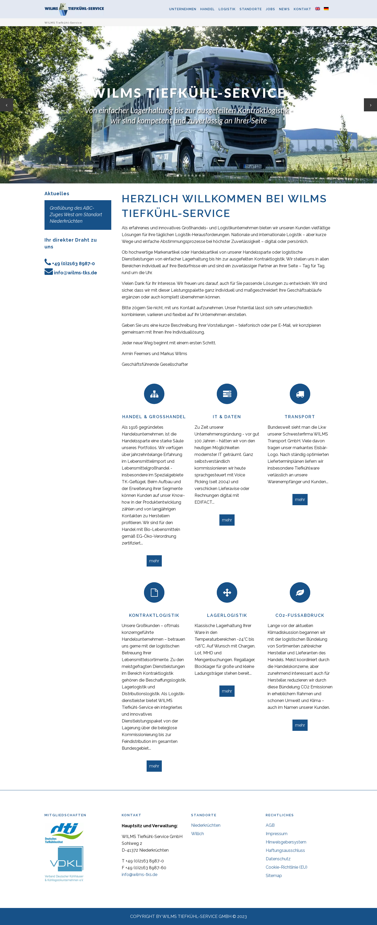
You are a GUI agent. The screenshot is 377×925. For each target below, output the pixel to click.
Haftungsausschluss (285, 850)
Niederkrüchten (205, 825)
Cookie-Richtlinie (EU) (286, 867)
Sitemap (274, 875)
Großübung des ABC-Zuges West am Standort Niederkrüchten (76, 214)
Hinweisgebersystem (286, 842)
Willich (197, 833)
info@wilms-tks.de (75, 272)
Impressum (276, 833)
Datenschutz (278, 858)
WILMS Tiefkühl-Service (63, 22)
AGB (270, 825)
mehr (154, 560)
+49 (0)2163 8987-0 (73, 263)
